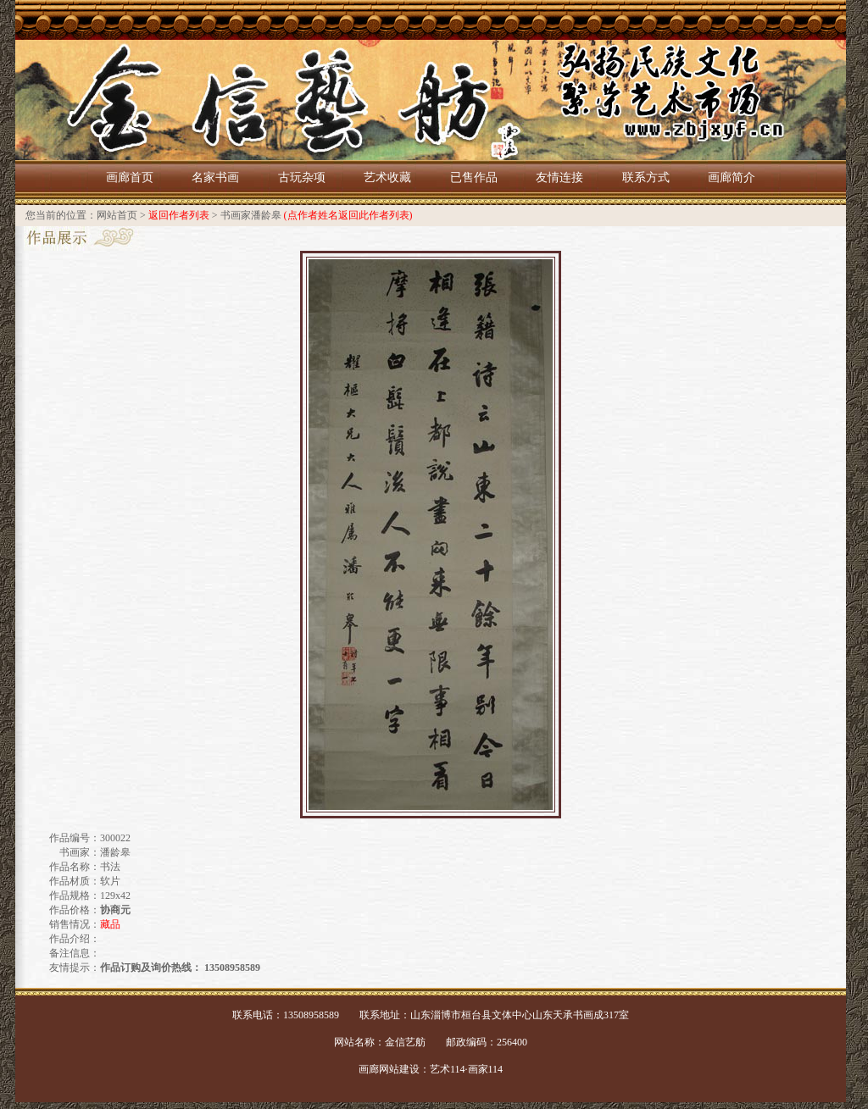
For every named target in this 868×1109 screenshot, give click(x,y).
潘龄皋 (115, 852)
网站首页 (117, 215)
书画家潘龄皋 (250, 215)
